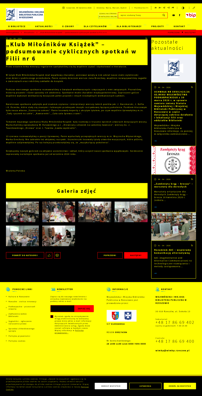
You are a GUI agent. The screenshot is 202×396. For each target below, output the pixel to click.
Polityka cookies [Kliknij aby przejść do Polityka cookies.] (17, 341)
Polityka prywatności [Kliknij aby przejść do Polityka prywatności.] (19, 336)
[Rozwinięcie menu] (22, 291)
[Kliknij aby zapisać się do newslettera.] (84, 308)
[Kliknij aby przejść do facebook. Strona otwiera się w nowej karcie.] (179, 15)
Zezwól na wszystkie (180, 386)
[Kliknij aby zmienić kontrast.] (183, 8)
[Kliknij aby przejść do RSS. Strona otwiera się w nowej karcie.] (147, 39)
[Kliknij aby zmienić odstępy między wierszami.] (164, 8)
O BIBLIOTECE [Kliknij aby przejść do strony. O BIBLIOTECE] (16, 26)
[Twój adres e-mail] (62, 308)
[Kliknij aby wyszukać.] (163, 15)
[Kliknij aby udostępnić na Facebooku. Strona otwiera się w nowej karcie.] (49, 255)
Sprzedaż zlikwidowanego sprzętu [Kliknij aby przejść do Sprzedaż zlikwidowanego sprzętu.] (22, 329)
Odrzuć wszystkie (111, 386)
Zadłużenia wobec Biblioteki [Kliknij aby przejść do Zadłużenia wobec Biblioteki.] (18, 315)
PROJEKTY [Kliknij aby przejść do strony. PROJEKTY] (157, 26)
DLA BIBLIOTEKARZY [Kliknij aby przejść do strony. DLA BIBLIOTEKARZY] (129, 26)
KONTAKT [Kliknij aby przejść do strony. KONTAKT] (179, 26)
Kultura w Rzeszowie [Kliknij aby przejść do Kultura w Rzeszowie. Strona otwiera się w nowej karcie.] (19, 296)
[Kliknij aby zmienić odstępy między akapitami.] (173, 8)
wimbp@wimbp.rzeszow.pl (172, 350)
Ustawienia (145, 386)
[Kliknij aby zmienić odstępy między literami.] (160, 8)
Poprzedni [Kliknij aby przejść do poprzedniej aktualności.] (174, 32)
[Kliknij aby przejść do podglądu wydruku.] (57, 255)
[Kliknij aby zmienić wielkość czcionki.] (156, 8)
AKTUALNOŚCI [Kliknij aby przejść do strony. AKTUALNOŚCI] (44, 26)
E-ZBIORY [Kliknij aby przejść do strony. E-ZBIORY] (68, 26)
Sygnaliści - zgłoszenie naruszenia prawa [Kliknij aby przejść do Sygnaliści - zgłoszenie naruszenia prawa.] (20, 322)
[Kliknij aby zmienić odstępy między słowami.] (169, 8)
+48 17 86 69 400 (175, 341)
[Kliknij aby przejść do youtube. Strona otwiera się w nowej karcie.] (173, 15)
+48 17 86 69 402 (175, 322)
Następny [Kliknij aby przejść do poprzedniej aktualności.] (190, 32)
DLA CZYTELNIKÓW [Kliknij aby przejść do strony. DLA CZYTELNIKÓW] (95, 26)
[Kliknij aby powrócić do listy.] (182, 32)
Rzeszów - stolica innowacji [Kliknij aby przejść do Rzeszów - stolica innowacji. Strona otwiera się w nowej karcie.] (23, 301)
